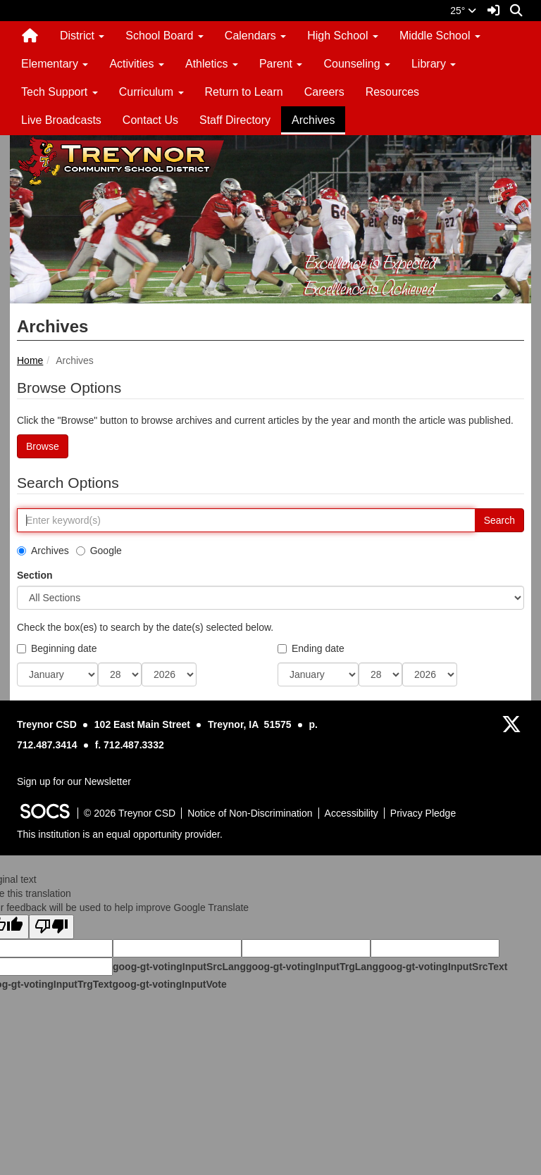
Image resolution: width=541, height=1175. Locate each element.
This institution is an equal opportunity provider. (120, 834)
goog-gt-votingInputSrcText (442, 966)
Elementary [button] (54, 64)
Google (99, 550)
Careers (324, 92)
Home (30, 360)
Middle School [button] (439, 36)
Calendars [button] (255, 36)
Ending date (311, 648)
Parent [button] (281, 64)
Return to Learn (244, 92)
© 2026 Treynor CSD (129, 813)
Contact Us (150, 120)
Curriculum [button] (151, 92)
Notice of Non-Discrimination (249, 813)
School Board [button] (164, 36)
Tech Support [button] (59, 92)
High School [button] (342, 36)
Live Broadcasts (61, 120)
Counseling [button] (356, 64)
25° (463, 10)
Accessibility (351, 813)
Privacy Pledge (423, 813)
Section (35, 575)
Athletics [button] (211, 64)
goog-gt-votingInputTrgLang (312, 966)
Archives (313, 120)
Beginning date (57, 648)
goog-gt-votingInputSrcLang (179, 966)
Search (499, 520)
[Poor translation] (51, 927)
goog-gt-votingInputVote (169, 984)
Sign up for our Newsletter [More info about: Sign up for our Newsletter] (74, 781)
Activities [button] (136, 64)
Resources (392, 92)
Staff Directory (234, 120)
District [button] (82, 36)
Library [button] (433, 64)
